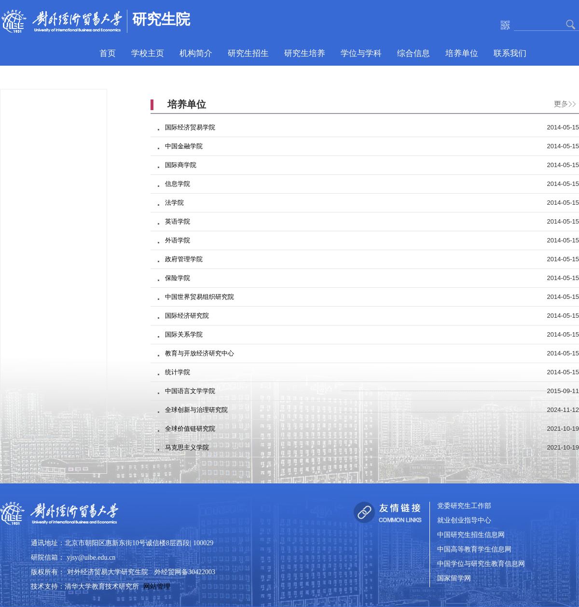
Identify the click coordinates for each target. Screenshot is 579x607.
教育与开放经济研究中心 (199, 353)
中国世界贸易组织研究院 (199, 296)
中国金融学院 (184, 146)
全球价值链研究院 (190, 428)
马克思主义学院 (187, 447)
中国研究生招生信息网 (471, 535)
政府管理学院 (184, 259)
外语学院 (177, 240)
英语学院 (177, 221)
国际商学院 (180, 165)
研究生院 (161, 19)
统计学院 (177, 372)
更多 (562, 102)
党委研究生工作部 (464, 506)
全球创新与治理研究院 (196, 409)
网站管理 (156, 586)
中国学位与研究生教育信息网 (481, 564)
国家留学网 (454, 578)
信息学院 (177, 183)
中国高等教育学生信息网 (474, 549)
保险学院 (177, 278)
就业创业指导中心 (464, 520)
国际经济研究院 (187, 315)
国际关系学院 (184, 334)
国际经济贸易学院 (190, 127)
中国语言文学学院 (190, 391)
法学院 (174, 202)
